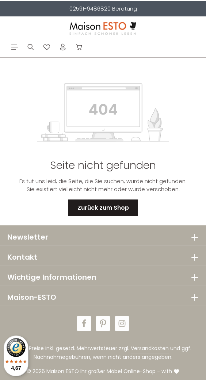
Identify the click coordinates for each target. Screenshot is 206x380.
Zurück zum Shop (103, 207)
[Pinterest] (103, 323)
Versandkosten (150, 348)
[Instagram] (122, 323)
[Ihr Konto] (63, 47)
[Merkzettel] (46, 47)
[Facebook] (84, 323)
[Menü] (14, 47)
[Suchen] (30, 47)
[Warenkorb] (79, 47)
